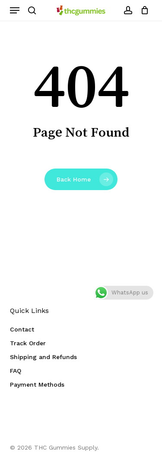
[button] (14, 10)
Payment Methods (37, 384)
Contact (22, 329)
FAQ (15, 370)
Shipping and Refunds (43, 356)
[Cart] (143, 10)
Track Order (28, 343)
